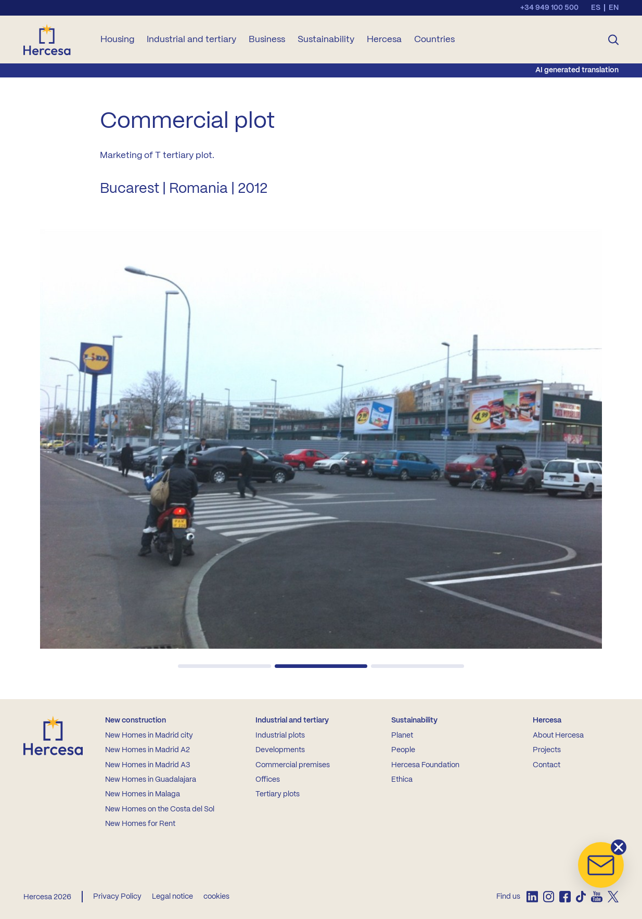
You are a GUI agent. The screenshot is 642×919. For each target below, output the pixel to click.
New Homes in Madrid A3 (147, 765)
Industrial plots (280, 735)
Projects (547, 750)
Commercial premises (292, 765)
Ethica (402, 779)
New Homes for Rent (140, 824)
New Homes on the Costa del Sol (159, 809)
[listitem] (532, 896)
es (595, 7)
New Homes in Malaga (142, 794)
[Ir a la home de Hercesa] (55, 39)
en (614, 7)
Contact (546, 765)
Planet (402, 735)
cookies (216, 896)
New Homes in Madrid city (149, 735)
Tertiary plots (277, 794)
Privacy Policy (117, 896)
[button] (224, 666)
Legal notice (172, 896)
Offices (267, 779)
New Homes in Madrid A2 (147, 750)
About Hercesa (558, 735)
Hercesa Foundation (425, 765)
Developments (280, 750)
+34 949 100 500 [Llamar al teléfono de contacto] (549, 7)
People (403, 750)
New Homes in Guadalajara (150, 779)
